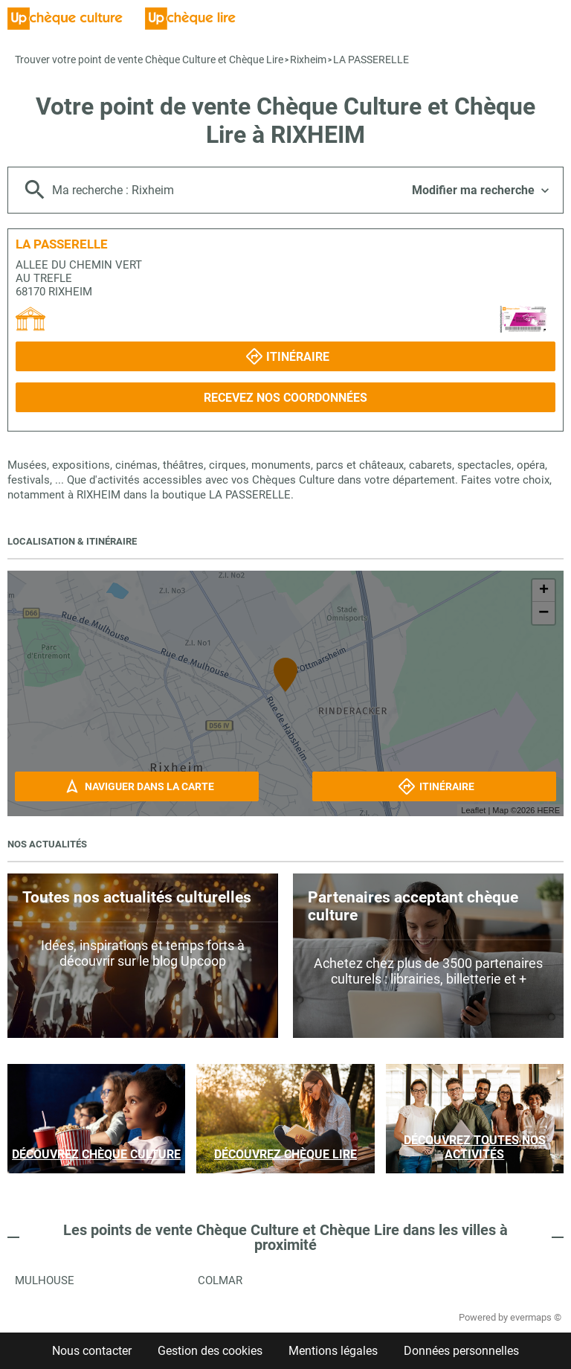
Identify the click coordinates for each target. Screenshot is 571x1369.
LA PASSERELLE (371, 59)
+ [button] (544, 591)
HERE (548, 810)
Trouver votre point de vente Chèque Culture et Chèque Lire (149, 59)
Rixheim (308, 59)
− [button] (543, 613)
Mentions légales (333, 1351)
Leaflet (473, 810)
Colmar (220, 1280)
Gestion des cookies (210, 1351)
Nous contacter (92, 1351)
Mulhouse (44, 1280)
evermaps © (535, 1317)
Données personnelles (461, 1351)
